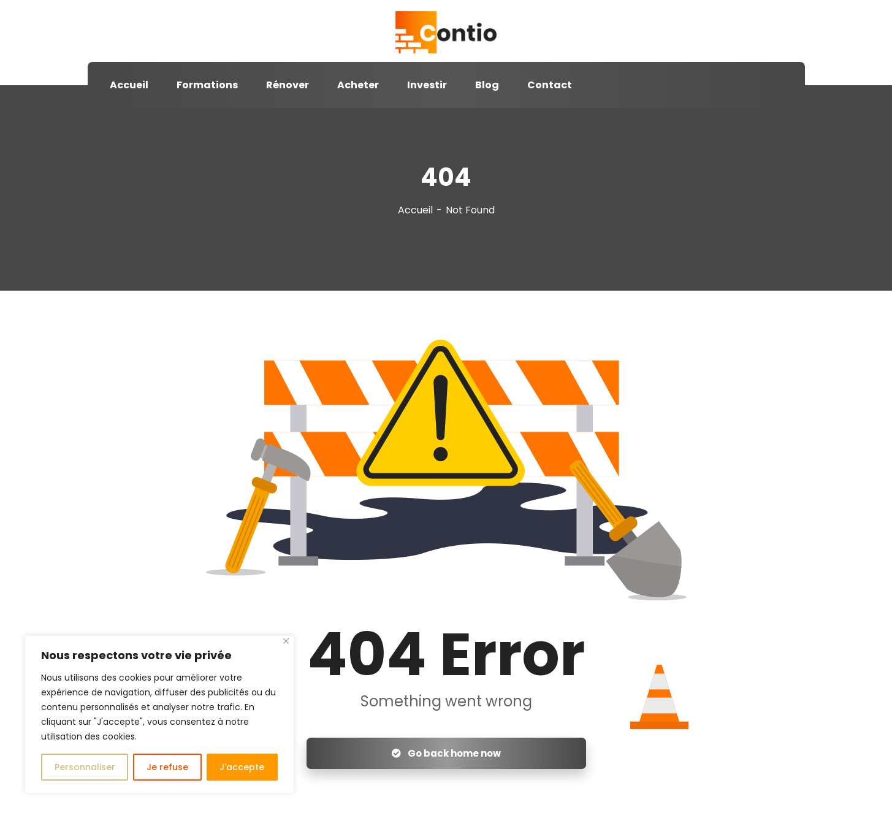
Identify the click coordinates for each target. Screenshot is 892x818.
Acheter (358, 85)
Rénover (287, 85)
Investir (427, 85)
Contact (549, 85)
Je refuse (167, 767)
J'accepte (241, 767)
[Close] (286, 641)
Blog (487, 85)
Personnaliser (85, 767)
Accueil (129, 85)
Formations (207, 85)
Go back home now (446, 753)
